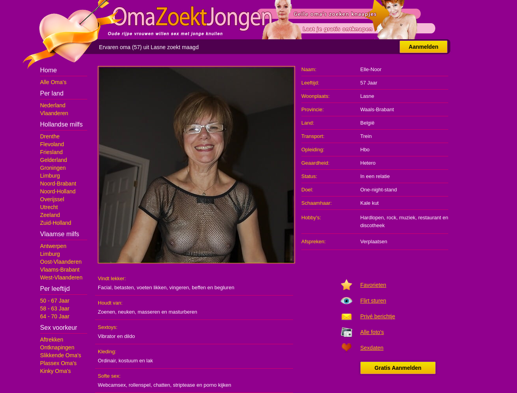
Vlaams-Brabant (59, 269)
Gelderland (53, 160)
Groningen (53, 168)
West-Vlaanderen (61, 277)
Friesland (51, 152)
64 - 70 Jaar (55, 316)
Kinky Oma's (55, 371)
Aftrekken (51, 339)
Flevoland (52, 144)
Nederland (53, 105)
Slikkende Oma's (60, 355)
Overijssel (52, 199)
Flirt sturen (373, 301)
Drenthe (50, 136)
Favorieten (373, 285)
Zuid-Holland (55, 223)
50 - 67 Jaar (55, 301)
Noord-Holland (57, 191)
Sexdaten (371, 348)
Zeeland (50, 215)
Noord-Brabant (58, 183)
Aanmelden (423, 47)
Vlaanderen (54, 113)
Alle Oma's (53, 82)
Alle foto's (372, 332)
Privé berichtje (377, 316)
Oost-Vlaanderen (61, 262)
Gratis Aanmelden (397, 368)
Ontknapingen (57, 347)
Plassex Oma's (58, 363)
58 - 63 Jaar (55, 308)
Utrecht (49, 207)
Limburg (50, 176)
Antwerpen (53, 246)
